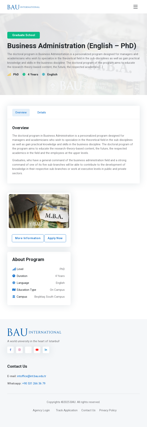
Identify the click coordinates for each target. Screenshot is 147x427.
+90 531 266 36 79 (33, 383)
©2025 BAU (68, 402)
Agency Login (41, 410)
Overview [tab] (21, 112)
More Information (28, 238)
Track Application (67, 410)
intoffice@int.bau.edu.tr (31, 376)
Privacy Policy (108, 410)
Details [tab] (42, 112)
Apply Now (55, 238)
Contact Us (88, 410)
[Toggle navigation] (135, 6)
